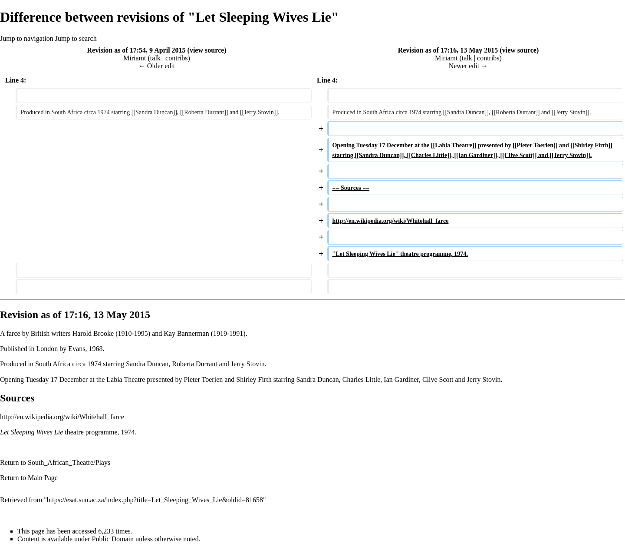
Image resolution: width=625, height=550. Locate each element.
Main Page (43, 477)
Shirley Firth (253, 379)
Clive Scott (438, 379)
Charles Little (361, 379)
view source (207, 50)
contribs (176, 58)
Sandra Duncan (147, 364)
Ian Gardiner (401, 379)
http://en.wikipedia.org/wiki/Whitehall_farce (62, 417)
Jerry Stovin (248, 364)
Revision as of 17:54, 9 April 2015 (136, 50)
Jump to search (76, 38)
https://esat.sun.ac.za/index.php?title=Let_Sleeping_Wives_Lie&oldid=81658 (155, 500)
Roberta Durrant (194, 364)
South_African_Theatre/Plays (69, 462)
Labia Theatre (125, 379)
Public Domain (113, 539)
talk (155, 58)
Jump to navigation (26, 38)
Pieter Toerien (203, 379)
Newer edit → (468, 66)
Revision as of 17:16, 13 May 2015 (448, 50)
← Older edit (156, 66)
